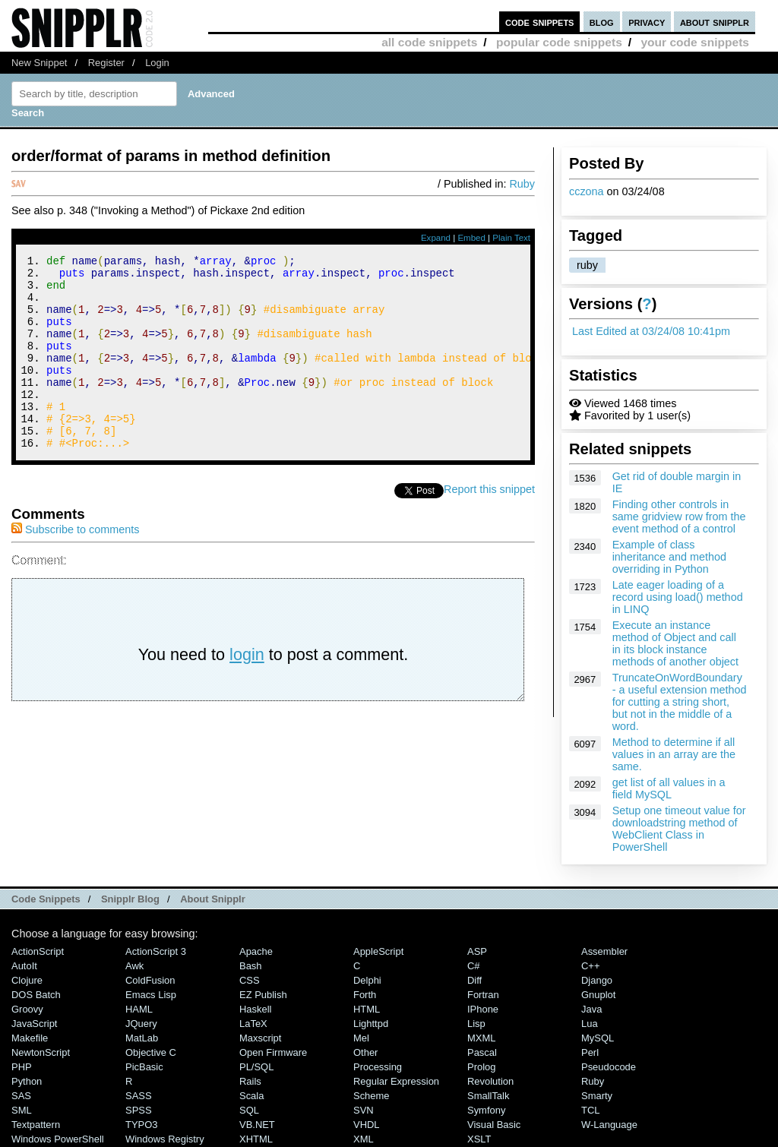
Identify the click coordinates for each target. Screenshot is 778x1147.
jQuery (141, 1023)
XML (363, 1139)
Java (591, 1009)
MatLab (141, 1038)
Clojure (27, 980)
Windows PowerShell (57, 1139)
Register (106, 62)
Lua (589, 1023)
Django (596, 980)
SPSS (138, 1110)
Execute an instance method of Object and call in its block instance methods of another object (675, 643)
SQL (249, 1110)
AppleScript (378, 951)
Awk (134, 966)
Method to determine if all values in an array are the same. (673, 754)
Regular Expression (396, 1081)
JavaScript (34, 1023)
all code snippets (429, 42)
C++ (590, 966)
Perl (590, 1052)
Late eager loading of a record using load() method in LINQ (677, 597)
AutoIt (24, 966)
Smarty (596, 1095)
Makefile (29, 1038)
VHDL (366, 1124)
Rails (250, 1081)
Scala (251, 1095)
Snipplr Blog (130, 899)
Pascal (482, 1052)
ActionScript (37, 951)
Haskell (255, 1009)
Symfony (486, 1110)
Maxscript (260, 1038)
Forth (364, 994)
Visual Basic (493, 1124)
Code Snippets (46, 899)
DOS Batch (36, 994)
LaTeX (253, 1023)
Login (157, 62)
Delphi (367, 980)
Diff (474, 980)
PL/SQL (256, 1067)
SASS (138, 1095)
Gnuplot (598, 994)
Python (26, 1081)
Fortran (483, 994)
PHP (21, 1067)
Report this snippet (489, 526)
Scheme (371, 1095)
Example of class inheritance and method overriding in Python (669, 557)
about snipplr (714, 21)
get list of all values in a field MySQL (669, 788)
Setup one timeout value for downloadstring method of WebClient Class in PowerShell (679, 828)
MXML (481, 1038)
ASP (477, 951)
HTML (366, 1009)
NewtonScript (40, 1052)
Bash (250, 966)
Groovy (27, 1009)
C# (473, 966)
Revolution (490, 1081)
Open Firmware (273, 1052)
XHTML (256, 1139)
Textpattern (35, 1124)
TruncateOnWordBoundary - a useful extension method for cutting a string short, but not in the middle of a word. (679, 701)
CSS (249, 980)
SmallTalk (488, 1095)
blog (602, 21)
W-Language (609, 1124)
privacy (646, 21)
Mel (361, 1038)
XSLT (479, 1139)
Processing (377, 1067)
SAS (21, 1095)
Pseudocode (608, 1067)
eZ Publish (263, 994)
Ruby (522, 184)
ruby (587, 265)
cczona (586, 191)
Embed (471, 237)
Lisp (476, 1023)
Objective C (150, 1052)
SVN (363, 1110)
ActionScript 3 (155, 951)
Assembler (604, 951)
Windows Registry (164, 1139)
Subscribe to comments (75, 566)
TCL (590, 1110)
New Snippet (39, 62)
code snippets (539, 21)
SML (21, 1110)
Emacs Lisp (150, 994)
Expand (436, 237)
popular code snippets (559, 42)
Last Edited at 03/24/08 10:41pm (651, 331)
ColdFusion (150, 980)
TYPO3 (141, 1124)
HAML (139, 1009)
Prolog (481, 1067)
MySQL (597, 1038)
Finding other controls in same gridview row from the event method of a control (679, 516)
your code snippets (694, 42)
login (246, 690)
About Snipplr (212, 899)
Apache (256, 951)
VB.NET (257, 1124)
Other (365, 1052)
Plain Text (511, 237)
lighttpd (370, 1023)
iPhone (482, 1009)
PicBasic (144, 1067)
